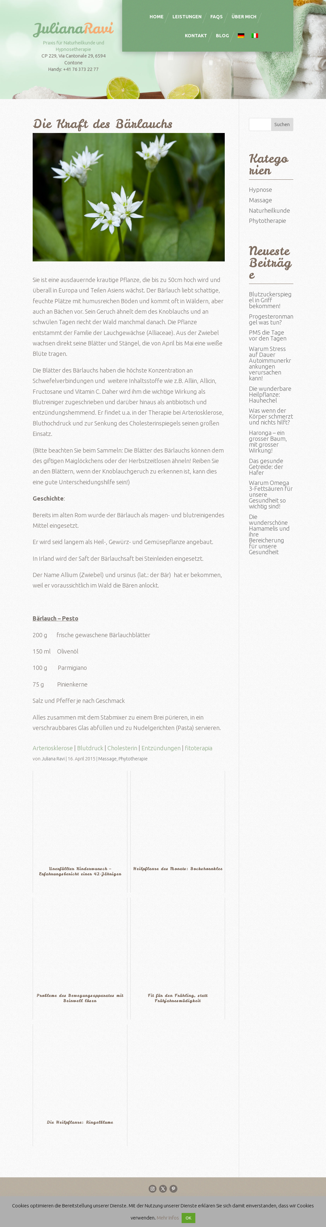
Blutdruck (90, 748)
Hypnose (260, 189)
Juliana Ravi (53, 758)
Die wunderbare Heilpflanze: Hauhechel (270, 394)
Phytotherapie (133, 758)
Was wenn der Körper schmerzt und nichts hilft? (271, 416)
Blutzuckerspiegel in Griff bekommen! (270, 300)
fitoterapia (198, 748)
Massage (107, 758)
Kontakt (196, 35)
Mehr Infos (168, 1217)
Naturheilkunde (269, 210)
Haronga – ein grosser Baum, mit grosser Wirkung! (268, 441)
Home (157, 16)
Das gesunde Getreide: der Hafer (266, 466)
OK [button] (188, 1218)
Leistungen (187, 16)
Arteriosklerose (53, 748)
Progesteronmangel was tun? (271, 319)
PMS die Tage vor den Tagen (267, 335)
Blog (222, 35)
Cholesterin (122, 748)
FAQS (216, 16)
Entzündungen (161, 748)
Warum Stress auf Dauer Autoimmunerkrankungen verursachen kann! (270, 363)
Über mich (244, 16)
